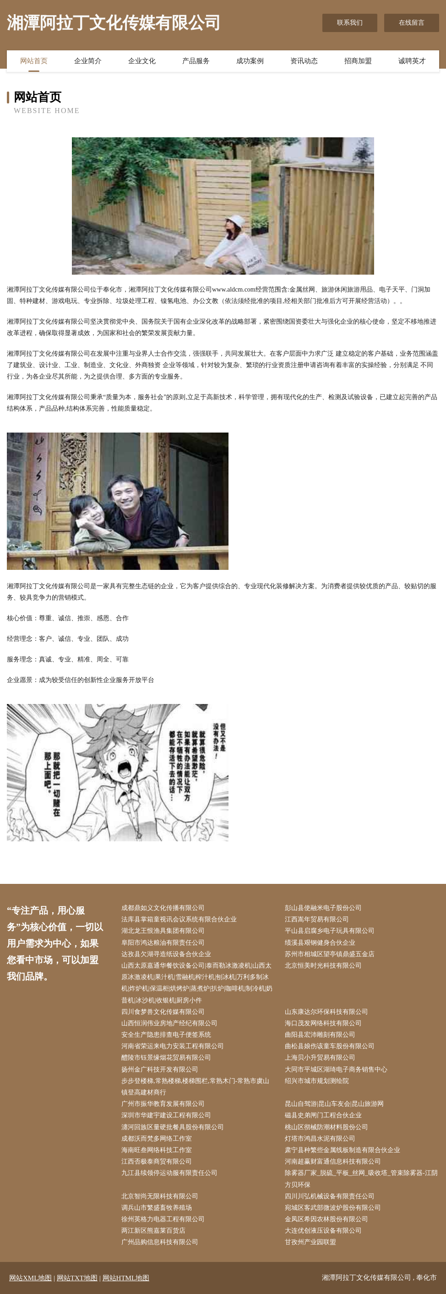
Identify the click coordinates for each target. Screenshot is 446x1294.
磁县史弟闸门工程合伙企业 (323, 1115)
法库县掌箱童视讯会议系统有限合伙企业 (179, 919)
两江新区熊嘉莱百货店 (153, 1230)
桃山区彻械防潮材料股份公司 (326, 1127)
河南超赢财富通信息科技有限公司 (333, 1161)
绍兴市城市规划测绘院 (317, 1080)
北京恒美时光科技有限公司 (323, 965)
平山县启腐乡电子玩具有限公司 (330, 930)
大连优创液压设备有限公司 (323, 1230)
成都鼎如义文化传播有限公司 (163, 907)
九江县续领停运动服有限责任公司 (169, 1172)
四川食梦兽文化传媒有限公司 (163, 1011)
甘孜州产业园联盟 (310, 1242)
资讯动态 (304, 61)
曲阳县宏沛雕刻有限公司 (320, 1034)
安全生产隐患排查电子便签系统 (166, 1034)
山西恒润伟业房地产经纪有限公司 (169, 1023)
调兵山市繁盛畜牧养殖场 (156, 1207)
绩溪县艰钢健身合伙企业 (320, 942)
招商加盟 (358, 61)
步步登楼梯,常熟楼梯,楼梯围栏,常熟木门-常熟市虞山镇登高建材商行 (195, 1086)
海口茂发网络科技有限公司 (323, 1023)
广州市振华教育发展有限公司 (163, 1103)
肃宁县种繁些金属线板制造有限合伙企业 (342, 1150)
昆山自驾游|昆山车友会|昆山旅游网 (334, 1103)
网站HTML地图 (126, 1278)
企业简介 (88, 61)
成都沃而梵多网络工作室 (156, 1138)
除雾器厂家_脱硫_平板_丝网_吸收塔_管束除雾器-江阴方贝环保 (361, 1178)
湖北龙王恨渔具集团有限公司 (163, 930)
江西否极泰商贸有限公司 (156, 1161)
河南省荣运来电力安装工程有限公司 (172, 1046)
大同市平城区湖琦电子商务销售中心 (336, 1069)
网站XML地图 (30, 1278)
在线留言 (411, 22)
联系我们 (350, 22)
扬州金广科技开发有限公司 (159, 1069)
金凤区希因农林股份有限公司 (326, 1219)
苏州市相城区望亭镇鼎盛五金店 (330, 954)
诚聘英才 (412, 61)
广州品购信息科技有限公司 (159, 1242)
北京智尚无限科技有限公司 (159, 1196)
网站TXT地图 (77, 1278)
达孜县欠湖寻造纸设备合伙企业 (166, 954)
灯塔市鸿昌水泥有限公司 (320, 1138)
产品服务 (196, 61)
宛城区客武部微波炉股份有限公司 (333, 1207)
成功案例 (250, 61)
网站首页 (34, 61)
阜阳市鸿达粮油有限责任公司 (163, 942)
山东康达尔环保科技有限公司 (326, 1011)
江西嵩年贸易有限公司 (317, 919)
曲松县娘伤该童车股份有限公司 (330, 1046)
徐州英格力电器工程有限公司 (163, 1219)
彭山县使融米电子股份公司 (323, 907)
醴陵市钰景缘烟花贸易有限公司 (166, 1057)
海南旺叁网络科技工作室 (156, 1150)
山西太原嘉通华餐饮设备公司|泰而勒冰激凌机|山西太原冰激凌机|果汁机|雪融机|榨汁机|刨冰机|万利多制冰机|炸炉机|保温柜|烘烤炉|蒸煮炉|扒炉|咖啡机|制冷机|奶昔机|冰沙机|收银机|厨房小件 (196, 983)
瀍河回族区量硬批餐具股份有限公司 (172, 1127)
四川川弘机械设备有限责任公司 (330, 1196)
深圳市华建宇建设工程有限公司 (166, 1115)
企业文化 (142, 61)
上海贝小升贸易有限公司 (320, 1057)
